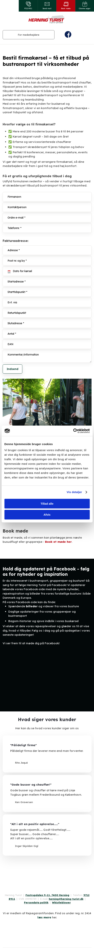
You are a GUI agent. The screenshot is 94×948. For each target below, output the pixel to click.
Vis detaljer (74, 492)
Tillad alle (46, 503)
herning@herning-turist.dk (66, 898)
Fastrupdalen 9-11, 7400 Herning (47, 895)
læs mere (44, 917)
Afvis (47, 514)
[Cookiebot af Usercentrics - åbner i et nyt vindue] (73, 430)
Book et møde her (58, 542)
